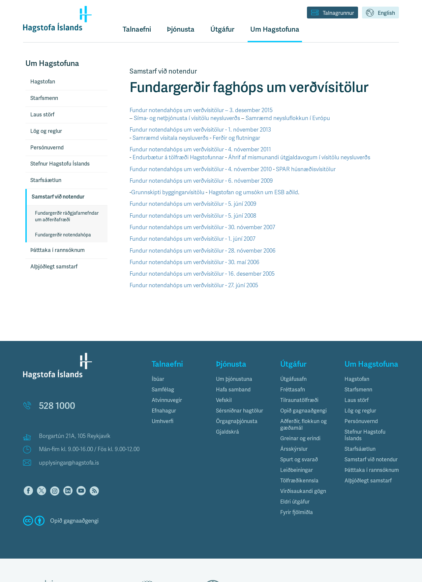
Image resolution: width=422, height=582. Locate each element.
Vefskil (224, 400)
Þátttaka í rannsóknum (57, 250)
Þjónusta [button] (181, 29)
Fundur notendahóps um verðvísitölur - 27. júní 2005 (194, 285)
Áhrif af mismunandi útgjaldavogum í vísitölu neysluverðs (299, 157)
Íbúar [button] (158, 379)
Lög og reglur (46, 131)
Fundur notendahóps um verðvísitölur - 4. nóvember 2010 (201, 169)
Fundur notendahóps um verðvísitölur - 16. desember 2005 (202, 273)
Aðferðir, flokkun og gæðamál (303, 424)
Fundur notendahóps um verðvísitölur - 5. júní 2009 (193, 203)
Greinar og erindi (300, 438)
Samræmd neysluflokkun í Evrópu (288, 118)
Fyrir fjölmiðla (296, 512)
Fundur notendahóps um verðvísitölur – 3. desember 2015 (201, 110)
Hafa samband (233, 389)
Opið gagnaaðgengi (303, 410)
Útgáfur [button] (222, 29)
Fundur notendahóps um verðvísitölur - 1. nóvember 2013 (200, 129)
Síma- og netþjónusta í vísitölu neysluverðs (187, 118)
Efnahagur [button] (164, 410)
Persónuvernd (47, 147)
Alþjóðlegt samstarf (53, 266)
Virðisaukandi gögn (303, 491)
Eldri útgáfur (295, 501)
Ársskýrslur (294, 448)
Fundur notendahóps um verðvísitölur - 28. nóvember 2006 (203, 250)
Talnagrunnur (332, 13)
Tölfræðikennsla (299, 480)
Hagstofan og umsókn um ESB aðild (253, 192)
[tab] (179, 379)
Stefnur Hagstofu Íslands (60, 163)
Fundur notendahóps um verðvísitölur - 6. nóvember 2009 (201, 180)
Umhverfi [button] (162, 421)
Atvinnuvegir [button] (167, 400)
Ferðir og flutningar (236, 138)
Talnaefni (137, 29)
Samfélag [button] (163, 389)
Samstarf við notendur (58, 196)
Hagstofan (42, 81)
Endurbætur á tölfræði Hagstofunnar (178, 157)
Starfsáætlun (45, 180)
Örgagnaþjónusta (236, 421)
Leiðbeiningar (296, 470)
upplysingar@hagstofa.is (69, 462)
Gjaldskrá (227, 431)
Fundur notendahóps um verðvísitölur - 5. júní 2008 (193, 215)
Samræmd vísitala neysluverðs (170, 138)
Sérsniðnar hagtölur (239, 410)
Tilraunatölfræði (299, 400)
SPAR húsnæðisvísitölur (306, 169)
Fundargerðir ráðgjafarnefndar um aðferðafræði (67, 216)
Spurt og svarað (299, 459)
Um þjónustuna (234, 379)
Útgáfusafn (293, 379)
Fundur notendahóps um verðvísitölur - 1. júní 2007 (193, 238)
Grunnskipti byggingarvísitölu (167, 192)
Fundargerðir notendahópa (63, 235)
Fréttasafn (292, 389)
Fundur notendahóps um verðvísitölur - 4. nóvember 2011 (200, 149)
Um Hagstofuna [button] (274, 29)
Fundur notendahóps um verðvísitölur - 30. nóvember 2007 (202, 227)
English (380, 13)
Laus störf (42, 114)
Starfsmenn (44, 98)
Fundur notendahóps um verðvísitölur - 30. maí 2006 (194, 262)
